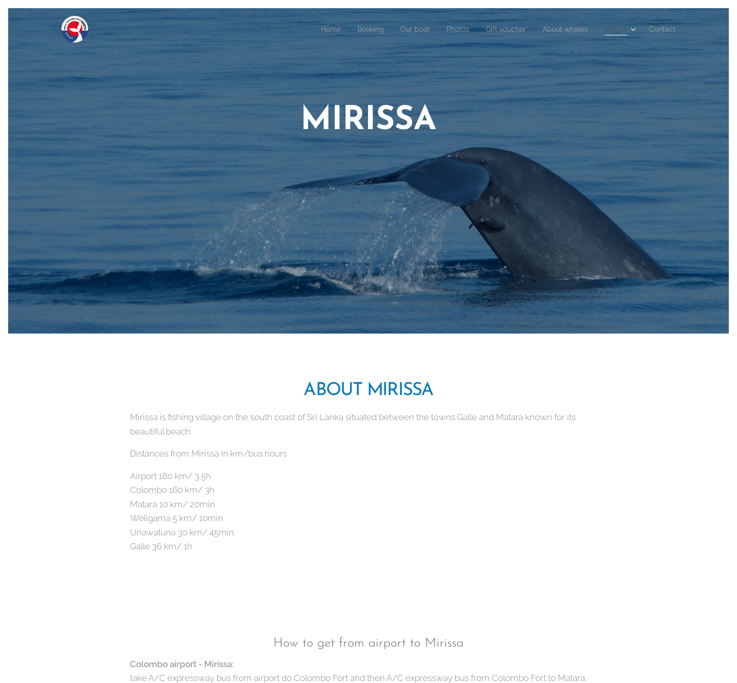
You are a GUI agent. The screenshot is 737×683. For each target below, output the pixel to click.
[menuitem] (301, 29)
